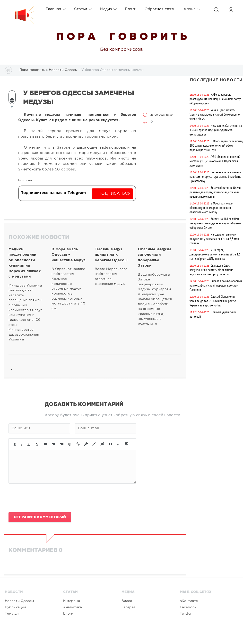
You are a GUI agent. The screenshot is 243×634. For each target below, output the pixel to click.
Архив (191, 9)
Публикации (15, 607)
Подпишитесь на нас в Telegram (53, 193)
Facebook (188, 607)
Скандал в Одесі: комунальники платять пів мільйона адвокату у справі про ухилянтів (211, 269)
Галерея (129, 607)
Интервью (71, 601)
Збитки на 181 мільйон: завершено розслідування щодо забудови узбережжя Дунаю (215, 223)
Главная (56, 9)
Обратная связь (160, 9)
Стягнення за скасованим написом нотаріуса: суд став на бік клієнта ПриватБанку (215, 176)
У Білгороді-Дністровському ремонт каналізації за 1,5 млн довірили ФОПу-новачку (215, 254)
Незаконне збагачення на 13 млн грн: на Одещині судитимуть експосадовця (216, 129)
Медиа (108, 9)
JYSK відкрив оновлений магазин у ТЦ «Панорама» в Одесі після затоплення (215, 161)
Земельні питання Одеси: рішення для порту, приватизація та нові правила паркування (215, 192)
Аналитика (72, 607)
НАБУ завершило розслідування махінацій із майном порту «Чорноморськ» (215, 98)
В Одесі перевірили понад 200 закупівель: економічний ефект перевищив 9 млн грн (216, 145)
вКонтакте (189, 601)
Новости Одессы (19, 601)
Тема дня (12, 613)
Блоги (130, 9)
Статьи (83, 9)
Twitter (185, 613)
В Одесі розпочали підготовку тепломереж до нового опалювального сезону (212, 207)
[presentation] (45, 498)
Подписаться (114, 193)
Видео (127, 601)
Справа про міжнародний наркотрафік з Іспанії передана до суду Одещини (216, 285)
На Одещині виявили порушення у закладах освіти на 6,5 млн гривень (214, 238)
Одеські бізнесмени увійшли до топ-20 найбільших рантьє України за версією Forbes (213, 300)
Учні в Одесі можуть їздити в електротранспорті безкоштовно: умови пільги (215, 114)
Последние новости (216, 80)
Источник (25, 180)
